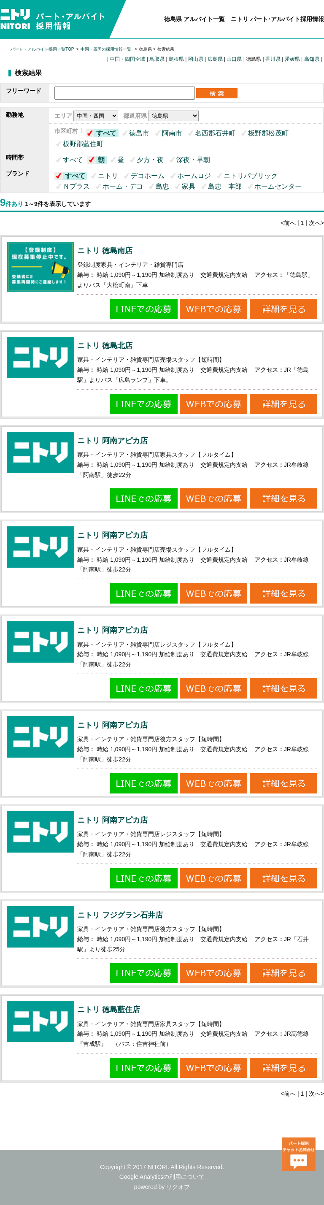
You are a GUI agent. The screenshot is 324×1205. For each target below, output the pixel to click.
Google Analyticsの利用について (162, 1176)
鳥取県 (157, 59)
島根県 (176, 59)
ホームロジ (194, 175)
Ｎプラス (76, 186)
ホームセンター (278, 186)
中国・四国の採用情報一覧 (106, 49)
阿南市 (172, 133)
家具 (188, 186)
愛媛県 (292, 59)
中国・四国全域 (127, 59)
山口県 (234, 59)
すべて (106, 133)
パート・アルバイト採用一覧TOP (42, 49)
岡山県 (195, 59)
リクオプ (178, 1186)
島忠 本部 (225, 186)
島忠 (162, 186)
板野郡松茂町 (268, 133)
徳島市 (139, 133)
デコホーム (148, 175)
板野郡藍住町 (83, 143)
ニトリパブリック (251, 175)
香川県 (273, 59)
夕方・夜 (150, 159)
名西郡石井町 (215, 133)
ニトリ (108, 175)
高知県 (311, 59)
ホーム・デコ (123, 186)
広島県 (215, 59)
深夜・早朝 (193, 159)
